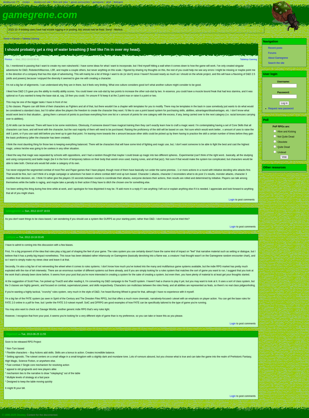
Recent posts (275, 48)
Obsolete (280, 142)
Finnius (8, 59)
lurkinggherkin (13, 211)
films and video (60, 2)
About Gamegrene (278, 57)
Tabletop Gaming (30, 38)
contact (25, 2)
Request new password (281, 108)
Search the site (276, 63)
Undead (279, 152)
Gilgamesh (11, 334)
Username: (284, 81)
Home (7, 38)
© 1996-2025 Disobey (13, 415)
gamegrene (98, 2)
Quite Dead (281, 147)
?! (18, 2)
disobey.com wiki (42, 2)
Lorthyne (10, 237)
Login (232, 199)
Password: (284, 92)
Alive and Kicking (284, 131)
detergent (118, 2)
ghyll (108, 2)
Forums (16, 38)
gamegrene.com (39, 14)
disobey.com (9, 2)
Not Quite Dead (283, 136)
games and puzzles (80, 2)
